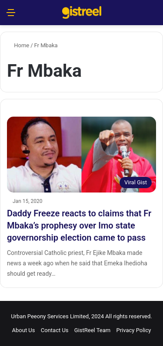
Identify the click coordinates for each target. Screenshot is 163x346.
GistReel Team (92, 330)
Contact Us (55, 330)
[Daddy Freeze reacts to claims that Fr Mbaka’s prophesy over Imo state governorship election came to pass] (81, 155)
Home (18, 45)
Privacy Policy (133, 330)
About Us (23, 330)
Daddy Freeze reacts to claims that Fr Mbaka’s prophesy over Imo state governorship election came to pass (79, 225)
